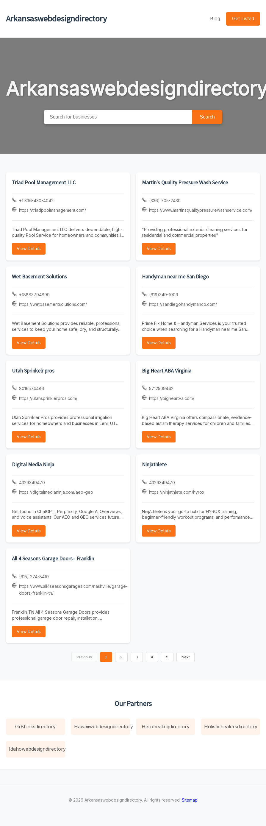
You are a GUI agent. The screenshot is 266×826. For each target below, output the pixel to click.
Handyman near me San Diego (175, 276)
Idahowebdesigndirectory (37, 749)
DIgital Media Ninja (33, 464)
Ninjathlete (154, 464)
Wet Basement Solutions (39, 276)
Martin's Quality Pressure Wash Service (185, 182)
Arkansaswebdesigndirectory (56, 18)
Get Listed (243, 18)
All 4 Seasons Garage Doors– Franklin (53, 558)
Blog (215, 18)
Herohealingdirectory (166, 727)
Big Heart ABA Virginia (166, 370)
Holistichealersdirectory (230, 727)
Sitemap (190, 799)
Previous (84, 657)
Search (207, 116)
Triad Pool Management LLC (44, 182)
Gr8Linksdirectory (35, 727)
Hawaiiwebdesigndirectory (102, 727)
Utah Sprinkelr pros (33, 370)
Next (185, 657)
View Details (29, 248)
